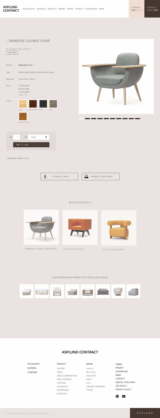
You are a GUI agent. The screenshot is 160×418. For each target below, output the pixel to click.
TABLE (60, 372)
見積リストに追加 (22, 144)
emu (88, 383)
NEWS (101, 9)
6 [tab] (112, 118)
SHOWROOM (91, 9)
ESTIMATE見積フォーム (136, 9)
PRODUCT (52, 9)
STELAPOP (91, 376)
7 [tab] (118, 118)
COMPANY (32, 372)
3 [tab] (93, 118)
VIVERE (89, 390)
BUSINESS (41, 9)
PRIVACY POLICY (123, 389)
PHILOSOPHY (29, 9)
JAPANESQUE (63, 390)
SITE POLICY (121, 386)
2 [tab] (87, 118)
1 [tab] (81, 118)
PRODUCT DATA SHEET (101, 180)
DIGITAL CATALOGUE (125, 382)
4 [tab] (100, 118)
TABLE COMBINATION (67, 376)
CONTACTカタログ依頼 (152, 9)
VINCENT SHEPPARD (95, 386)
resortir (89, 368)
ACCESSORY (62, 386)
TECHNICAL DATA (60, 180)
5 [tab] (106, 118)
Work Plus (91, 372)
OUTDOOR (62, 394)
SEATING (12, 52)
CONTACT (120, 379)
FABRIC (70, 9)
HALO (89, 379)
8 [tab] (125, 118)
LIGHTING (61, 383)
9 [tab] (131, 118)
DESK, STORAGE (64, 379)
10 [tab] (137, 118)
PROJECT (79, 9)
